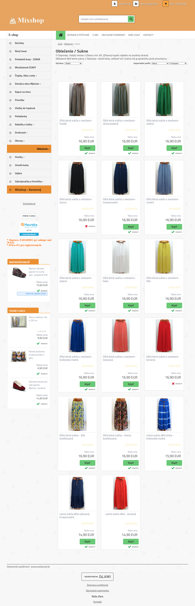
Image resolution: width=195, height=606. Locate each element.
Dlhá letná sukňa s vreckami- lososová (119, 358)
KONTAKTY (148, 35)
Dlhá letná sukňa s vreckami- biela (119, 279)
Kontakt (97, 602)
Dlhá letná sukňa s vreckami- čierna (75, 201)
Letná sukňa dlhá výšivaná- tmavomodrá (74, 515)
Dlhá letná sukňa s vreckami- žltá (162, 279)
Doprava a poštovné (97, 585)
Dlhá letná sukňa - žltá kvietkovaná (72, 437)
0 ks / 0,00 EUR (177, 4)
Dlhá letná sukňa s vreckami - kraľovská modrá (76, 358)
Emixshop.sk (29, 203)
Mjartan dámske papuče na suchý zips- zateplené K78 (38, 271)
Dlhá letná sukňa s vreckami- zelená (162, 122)
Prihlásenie (125, 4)
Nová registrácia (149, 4)
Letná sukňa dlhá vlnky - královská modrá (160, 437)
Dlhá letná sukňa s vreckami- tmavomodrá (119, 201)
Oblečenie (68, 43)
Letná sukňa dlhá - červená (121, 514)
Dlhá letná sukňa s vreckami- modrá (162, 201)
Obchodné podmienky (97, 590)
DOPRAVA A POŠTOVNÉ (78, 35)
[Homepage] (61, 35)
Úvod (60, 43)
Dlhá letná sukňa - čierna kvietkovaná (117, 437)
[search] (131, 19)
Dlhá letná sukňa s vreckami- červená (162, 358)
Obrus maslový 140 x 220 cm (38, 319)
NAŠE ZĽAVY (134, 35)
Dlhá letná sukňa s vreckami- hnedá (75, 122)
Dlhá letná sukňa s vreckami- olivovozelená (119, 122)
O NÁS (95, 35)
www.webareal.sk (40, 566)
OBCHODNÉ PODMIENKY (113, 35)
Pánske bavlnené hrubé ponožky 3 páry (37, 355)
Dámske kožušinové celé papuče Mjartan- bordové (38, 385)
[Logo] (29, 19)
